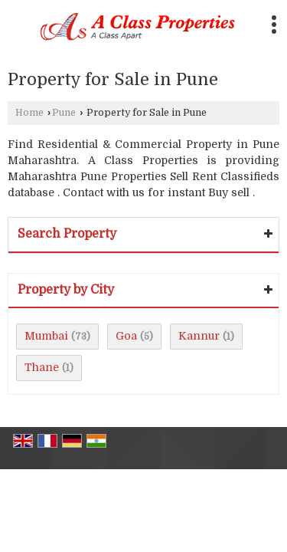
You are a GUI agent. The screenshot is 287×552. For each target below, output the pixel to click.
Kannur (199, 336)
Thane (41, 367)
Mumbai (46, 336)
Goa (126, 336)
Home (29, 112)
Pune (64, 112)
